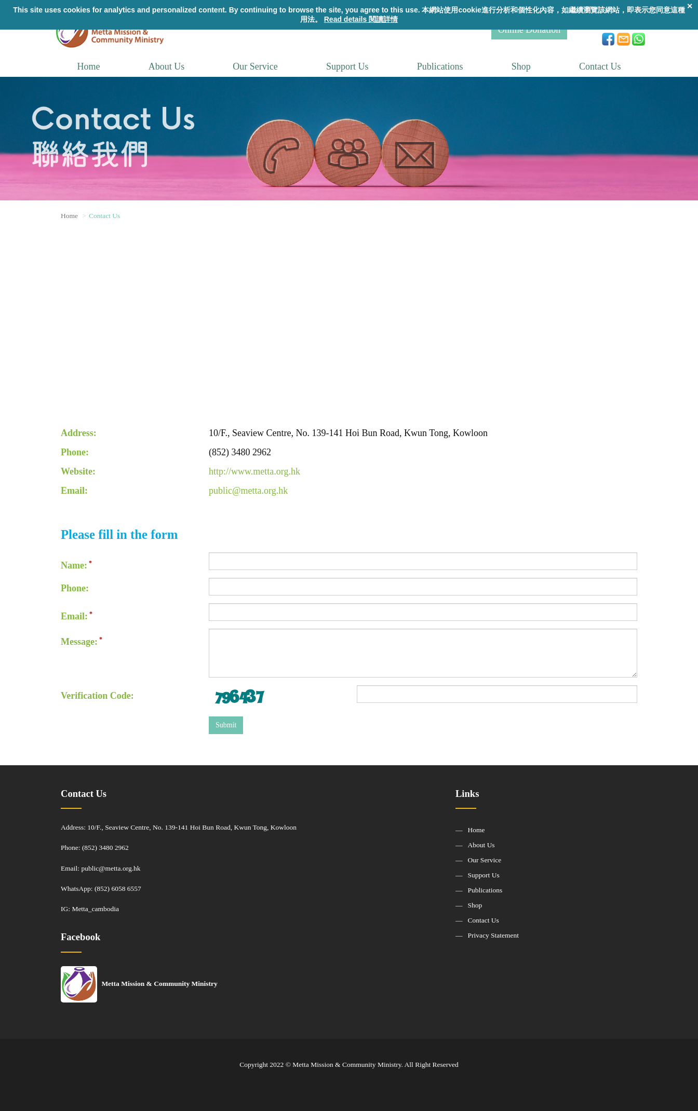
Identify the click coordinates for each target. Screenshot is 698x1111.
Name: (74, 565)
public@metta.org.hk (248, 490)
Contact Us (600, 66)
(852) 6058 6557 (118, 888)
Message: (79, 641)
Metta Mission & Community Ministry (139, 983)
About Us (167, 66)
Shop (521, 66)
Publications (440, 66)
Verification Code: (97, 695)
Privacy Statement (493, 935)
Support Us (347, 66)
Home (88, 66)
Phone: (75, 588)
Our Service (255, 66)
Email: (74, 616)
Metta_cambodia (95, 909)
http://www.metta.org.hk (254, 471)
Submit (226, 725)
